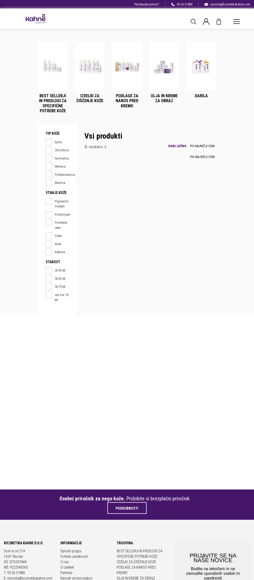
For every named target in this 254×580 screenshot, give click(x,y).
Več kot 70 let (57, 297)
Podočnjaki (57, 214)
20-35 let (56, 270)
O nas (64, 562)
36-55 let (56, 278)
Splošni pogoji (70, 551)
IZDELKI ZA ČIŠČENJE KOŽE (136, 562)
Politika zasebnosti (74, 556)
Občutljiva (57, 150)
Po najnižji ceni (202, 146)
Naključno (177, 146)
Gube (54, 235)
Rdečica (55, 252)
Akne (53, 244)
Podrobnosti (127, 508)
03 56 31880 (181, 4)
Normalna (57, 158)
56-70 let (56, 286)
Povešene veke (56, 225)
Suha (54, 142)
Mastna (55, 182)
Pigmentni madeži (57, 203)
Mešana (56, 166)
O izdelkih (67, 567)
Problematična (57, 174)
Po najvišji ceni (202, 157)
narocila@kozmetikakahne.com (227, 4)
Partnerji (66, 573)
